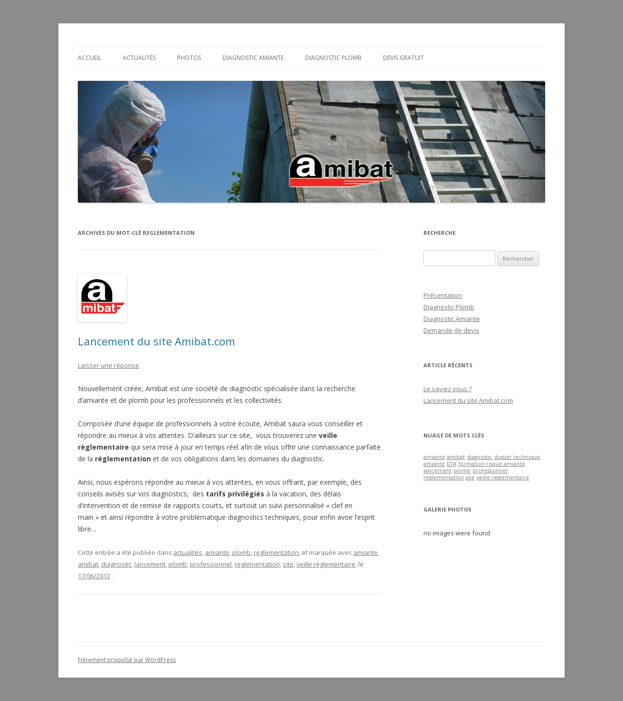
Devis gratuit (403, 58)
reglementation (276, 552)
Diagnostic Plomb (333, 58)
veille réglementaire (325, 564)
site (288, 564)
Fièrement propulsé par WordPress (127, 660)
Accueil (89, 58)
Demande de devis (451, 330)
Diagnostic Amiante (253, 58)
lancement (149, 564)
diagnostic (116, 564)
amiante (217, 552)
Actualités (139, 58)
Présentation (442, 295)
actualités (187, 552)
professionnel (211, 564)
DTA (452, 463)
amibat (88, 564)
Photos (189, 58)
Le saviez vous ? (447, 388)
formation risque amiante (491, 463)
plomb (241, 552)
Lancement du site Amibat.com (156, 341)
